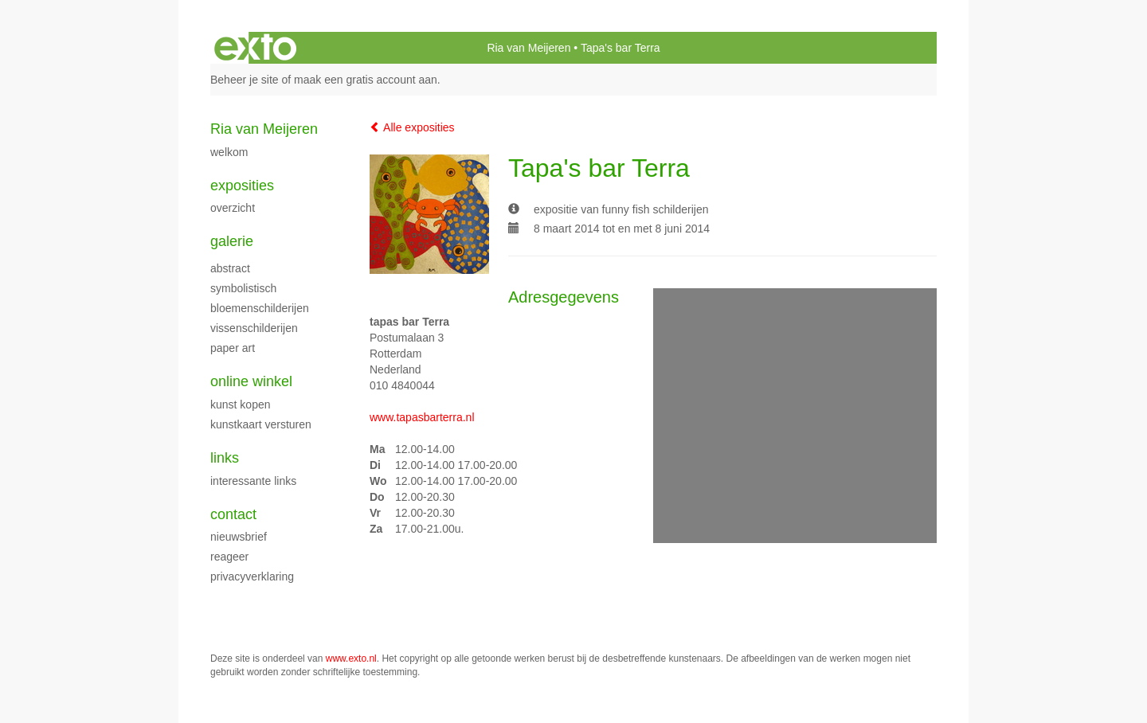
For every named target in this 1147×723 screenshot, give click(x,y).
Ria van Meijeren (528, 47)
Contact (233, 514)
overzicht (232, 207)
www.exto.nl (351, 658)
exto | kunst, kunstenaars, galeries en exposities (255, 48)
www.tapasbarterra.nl (422, 417)
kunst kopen (240, 404)
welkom (229, 152)
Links (224, 458)
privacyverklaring (252, 576)
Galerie (231, 241)
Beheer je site (244, 79)
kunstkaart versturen (260, 424)
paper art (232, 348)
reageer (229, 556)
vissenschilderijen (254, 328)
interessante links (253, 481)
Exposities (242, 185)
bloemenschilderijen (259, 308)
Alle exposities (412, 127)
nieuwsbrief (238, 536)
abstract (230, 268)
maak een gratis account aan (365, 79)
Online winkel (251, 381)
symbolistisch (243, 288)
